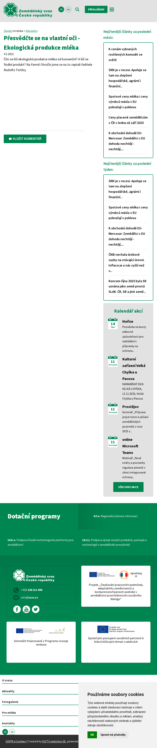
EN (68, 9)
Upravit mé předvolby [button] (113, 734)
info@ (29, 597)
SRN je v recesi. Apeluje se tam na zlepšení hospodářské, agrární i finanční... (127, 78)
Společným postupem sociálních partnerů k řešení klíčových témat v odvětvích (116, 639)
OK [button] (92, 734)
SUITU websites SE (54, 741)
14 (113, 324)
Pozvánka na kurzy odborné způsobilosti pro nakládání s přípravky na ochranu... (134, 339)
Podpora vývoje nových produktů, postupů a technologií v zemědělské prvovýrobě (114, 542)
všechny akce (128, 487)
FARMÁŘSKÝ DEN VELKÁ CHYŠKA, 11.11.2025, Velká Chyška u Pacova (133, 391)
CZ (61, 9)
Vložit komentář (25, 138)
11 (113, 361)
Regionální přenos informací (115, 516)
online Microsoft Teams (130, 446)
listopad (113, 365)
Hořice (127, 321)
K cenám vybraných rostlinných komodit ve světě (125, 54)
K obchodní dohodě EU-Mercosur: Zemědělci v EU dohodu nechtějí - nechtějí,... (127, 141)
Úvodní (8, 31)
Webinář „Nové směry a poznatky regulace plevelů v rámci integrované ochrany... (134, 467)
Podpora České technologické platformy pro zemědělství (40, 542)
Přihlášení (96, 9)
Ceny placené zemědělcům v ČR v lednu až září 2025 (128, 120)
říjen (113, 327)
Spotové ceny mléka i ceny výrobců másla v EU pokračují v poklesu (128, 101)
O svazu (7, 680)
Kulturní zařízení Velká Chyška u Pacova (133, 369)
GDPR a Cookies (16, 741)
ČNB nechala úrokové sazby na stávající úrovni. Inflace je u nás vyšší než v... (126, 262)
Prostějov (130, 406)
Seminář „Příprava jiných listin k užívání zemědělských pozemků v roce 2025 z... (135, 421)
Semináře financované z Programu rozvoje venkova (41, 642)
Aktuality (32, 31)
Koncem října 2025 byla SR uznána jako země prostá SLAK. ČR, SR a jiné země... (127, 286)
